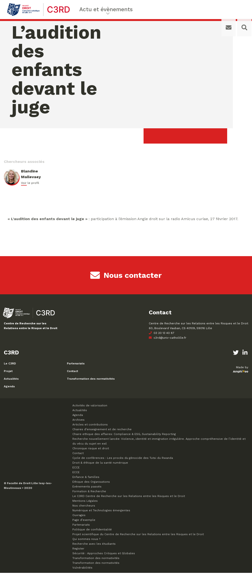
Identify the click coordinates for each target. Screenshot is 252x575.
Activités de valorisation (89, 407)
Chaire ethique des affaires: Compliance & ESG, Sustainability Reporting (124, 436)
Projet (8, 373)
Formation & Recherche (89, 493)
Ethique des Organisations (91, 484)
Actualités (11, 381)
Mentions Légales (85, 503)
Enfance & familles (85, 479)
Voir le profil (30, 185)
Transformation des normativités (91, 381)
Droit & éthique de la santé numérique (100, 464)
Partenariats (76, 365)
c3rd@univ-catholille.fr (167, 340)
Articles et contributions (90, 426)
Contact (72, 373)
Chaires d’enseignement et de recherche (102, 431)
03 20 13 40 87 (161, 335)
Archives (78, 422)
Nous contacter (126, 277)
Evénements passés (87, 488)
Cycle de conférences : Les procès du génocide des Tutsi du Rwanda (122, 460)
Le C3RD (10, 365)
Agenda (9, 388)
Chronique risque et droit (90, 450)
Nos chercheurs (83, 507)
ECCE (76, 469)
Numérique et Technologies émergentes (101, 512)
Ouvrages (79, 517)
